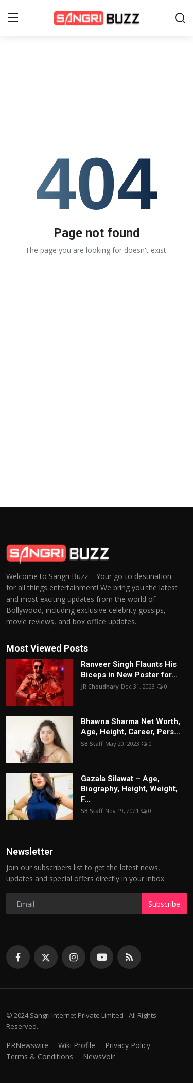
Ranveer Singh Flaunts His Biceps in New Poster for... (129, 669)
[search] (180, 18)
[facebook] (18, 957)
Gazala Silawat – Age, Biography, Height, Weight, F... (129, 789)
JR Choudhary (100, 686)
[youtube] (101, 957)
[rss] (129, 957)
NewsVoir (99, 1056)
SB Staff (92, 743)
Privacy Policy (127, 1045)
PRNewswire (27, 1045)
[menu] (13, 18)
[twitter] (46, 957)
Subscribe (164, 904)
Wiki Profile (76, 1045)
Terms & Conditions (39, 1056)
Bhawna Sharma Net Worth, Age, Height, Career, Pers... (130, 726)
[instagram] (73, 957)
